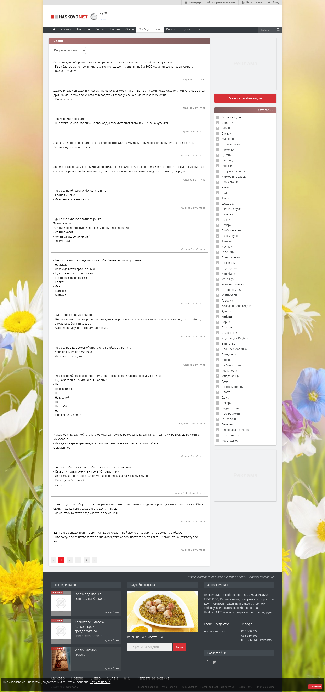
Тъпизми (228, 241)
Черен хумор (230, 440)
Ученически (229, 370)
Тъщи (225, 198)
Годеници (228, 252)
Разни (226, 128)
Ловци (226, 220)
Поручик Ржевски (233, 171)
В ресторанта (231, 257)
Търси (179, 647)
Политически (230, 435)
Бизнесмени (230, 182)
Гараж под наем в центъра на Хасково (90, 596)
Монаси (227, 246)
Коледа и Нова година (237, 306)
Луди (225, 193)
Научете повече (100, 682)
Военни (227, 360)
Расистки (228, 149)
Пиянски (227, 214)
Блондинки (229, 354)
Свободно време (150, 29)
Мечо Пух (228, 279)
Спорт (226, 392)
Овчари (227, 225)
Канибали (228, 273)
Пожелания (229, 263)
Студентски (229, 333)
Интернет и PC (231, 290)
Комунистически (233, 284)
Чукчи (225, 187)
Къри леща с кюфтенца (145, 637)
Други (226, 397)
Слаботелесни (231, 230)
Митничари (229, 295)
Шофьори (228, 203)
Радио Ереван (231, 408)
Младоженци (230, 376)
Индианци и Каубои (235, 338)
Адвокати (228, 311)
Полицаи (228, 327)
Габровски (229, 419)
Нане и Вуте (230, 236)
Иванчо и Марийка (234, 349)
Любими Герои (231, 365)
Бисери (226, 133)
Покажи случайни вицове (245, 98)
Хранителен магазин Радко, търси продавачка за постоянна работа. (90, 629)
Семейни (227, 424)
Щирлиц (227, 160)
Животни (228, 139)
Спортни (227, 123)
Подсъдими (229, 268)
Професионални (233, 387)
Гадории (227, 300)
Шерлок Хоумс (231, 209)
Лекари (227, 403)
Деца (225, 381)
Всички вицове (231, 117)
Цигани (227, 155)
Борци (226, 322)
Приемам (315, 686)
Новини (115, 29)
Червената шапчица (235, 430)
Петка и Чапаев (232, 144)
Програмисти (231, 414)
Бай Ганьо (228, 343)
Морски (227, 166)
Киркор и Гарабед (234, 176)
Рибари (227, 317)
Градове (185, 29)
